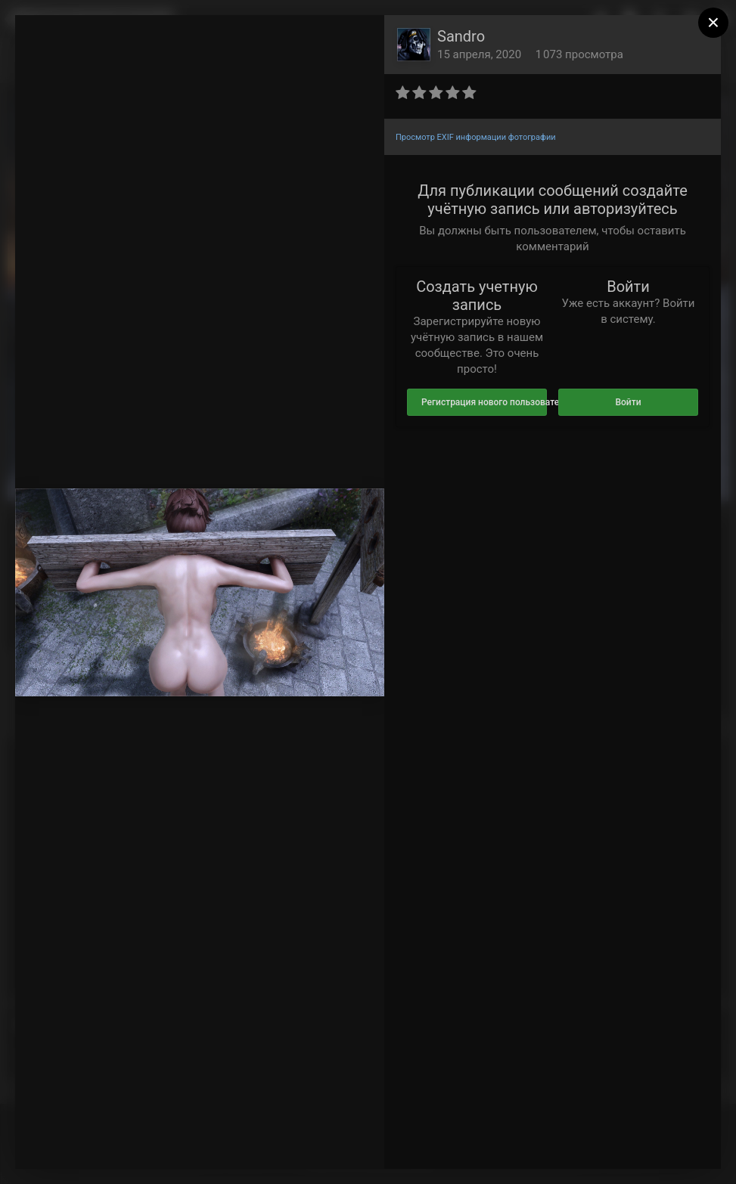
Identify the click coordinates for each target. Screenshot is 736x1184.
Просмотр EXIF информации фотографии (476, 137)
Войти (628, 402)
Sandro (461, 36)
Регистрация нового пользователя (484, 402)
